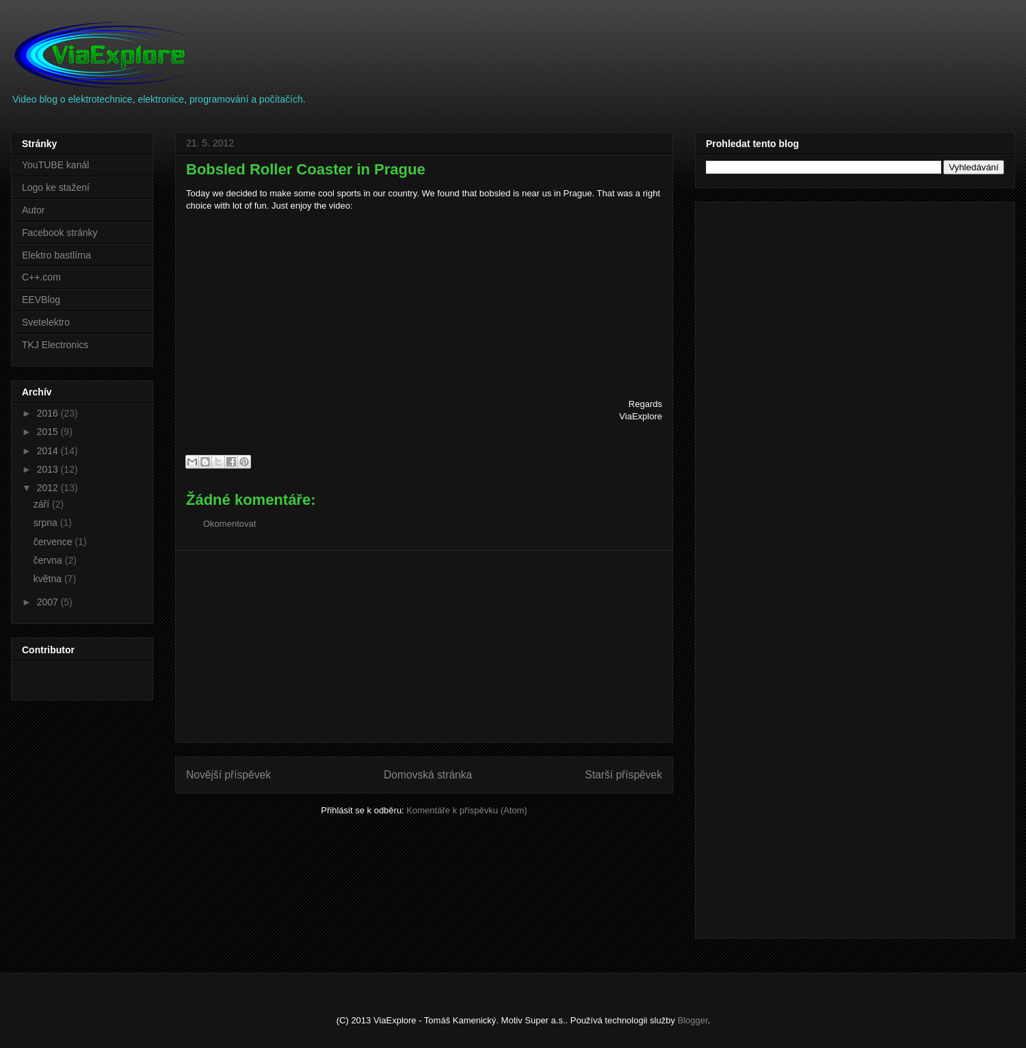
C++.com (41, 277)
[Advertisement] (424, 646)
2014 (49, 450)
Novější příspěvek (228, 775)
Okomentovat (229, 524)
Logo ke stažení (56, 187)
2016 (49, 413)
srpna (47, 522)
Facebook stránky (60, 232)
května (49, 578)
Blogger (693, 1020)
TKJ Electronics (55, 344)
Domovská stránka (428, 775)
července (54, 541)
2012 (49, 487)
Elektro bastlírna (56, 255)
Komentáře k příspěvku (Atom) (466, 810)
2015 (49, 431)
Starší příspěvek (623, 775)
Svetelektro (46, 322)
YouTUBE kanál (55, 164)
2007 (49, 602)
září (43, 504)
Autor (33, 210)
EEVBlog (41, 299)
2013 (49, 469)
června (49, 560)
